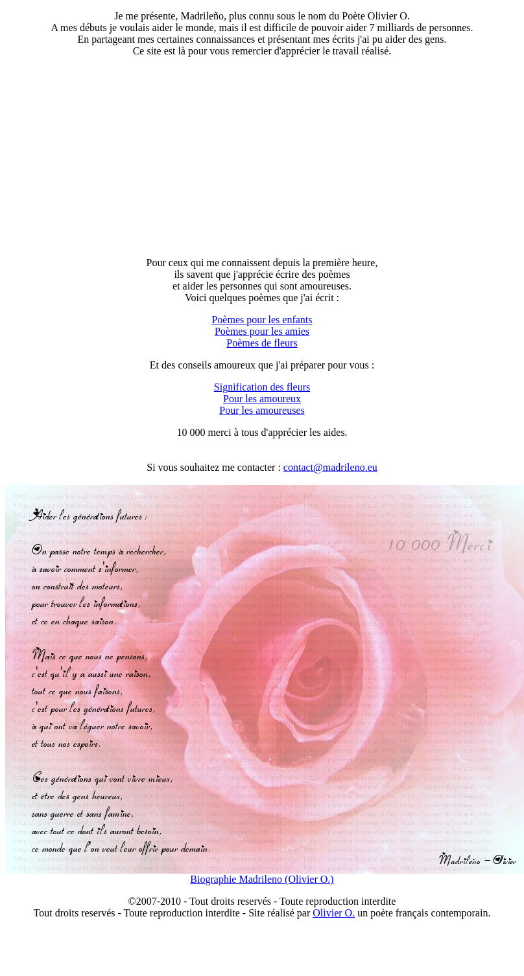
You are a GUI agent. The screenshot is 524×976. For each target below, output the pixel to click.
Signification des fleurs (262, 386)
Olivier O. (334, 912)
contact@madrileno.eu (330, 467)
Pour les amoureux (262, 398)
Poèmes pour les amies (262, 331)
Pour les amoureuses (262, 410)
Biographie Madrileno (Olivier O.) (261, 879)
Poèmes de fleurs (261, 342)
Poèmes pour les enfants (261, 319)
